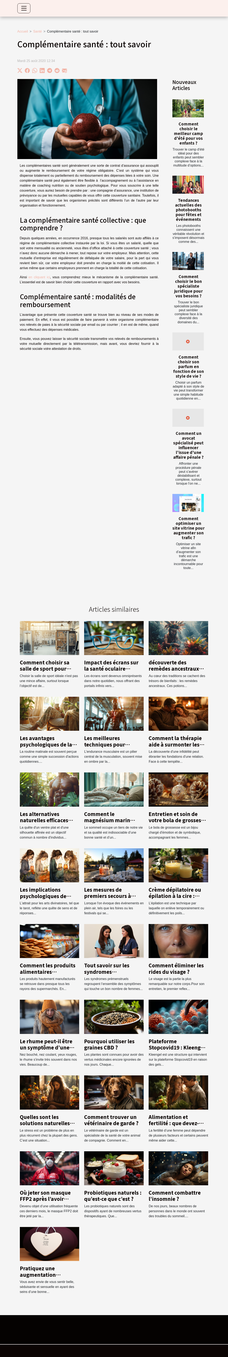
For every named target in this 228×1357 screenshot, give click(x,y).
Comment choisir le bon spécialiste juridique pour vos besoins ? (188, 286)
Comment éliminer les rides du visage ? (176, 968)
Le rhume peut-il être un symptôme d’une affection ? (46, 1047)
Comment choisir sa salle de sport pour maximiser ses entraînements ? (44, 672)
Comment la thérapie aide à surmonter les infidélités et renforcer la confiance (177, 747)
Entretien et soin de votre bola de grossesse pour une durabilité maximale (178, 823)
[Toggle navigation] (24, 8)
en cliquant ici (39, 277)
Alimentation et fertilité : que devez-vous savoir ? (174, 1123)
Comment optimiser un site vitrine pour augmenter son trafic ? (188, 528)
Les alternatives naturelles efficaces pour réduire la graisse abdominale (48, 823)
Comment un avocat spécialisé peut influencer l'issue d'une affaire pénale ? (188, 445)
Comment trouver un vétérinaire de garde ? (111, 1120)
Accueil (22, 31)
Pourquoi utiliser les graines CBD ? (109, 1044)
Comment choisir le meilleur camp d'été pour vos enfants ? (188, 133)
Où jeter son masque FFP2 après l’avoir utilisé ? (45, 1199)
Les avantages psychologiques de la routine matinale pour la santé (47, 747)
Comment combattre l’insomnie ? (175, 1195)
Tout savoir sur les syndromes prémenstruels (106, 971)
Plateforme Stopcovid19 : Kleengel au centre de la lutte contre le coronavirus (177, 1050)
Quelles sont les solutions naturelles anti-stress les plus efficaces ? (45, 1126)
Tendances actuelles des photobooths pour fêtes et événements (188, 209)
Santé (37, 31)
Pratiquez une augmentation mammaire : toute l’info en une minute (45, 1278)
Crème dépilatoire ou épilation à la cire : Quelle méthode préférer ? (175, 899)
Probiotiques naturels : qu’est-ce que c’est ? (113, 1195)
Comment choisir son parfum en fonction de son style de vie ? (188, 366)
